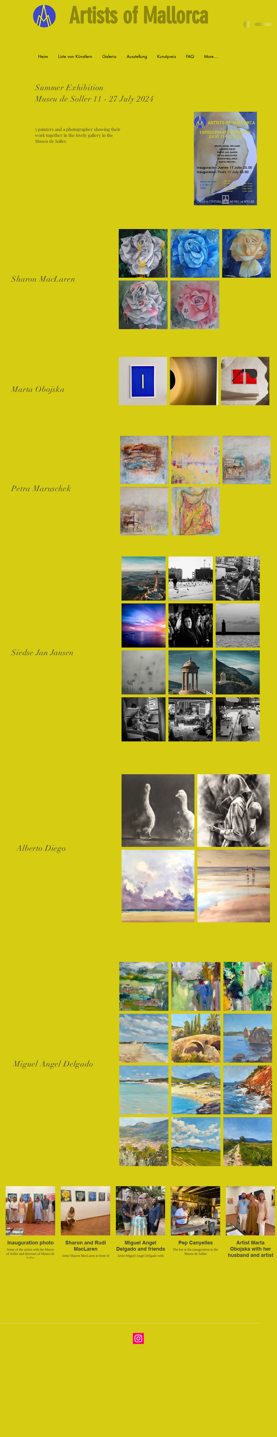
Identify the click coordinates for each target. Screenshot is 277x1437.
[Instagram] (138, 1338)
